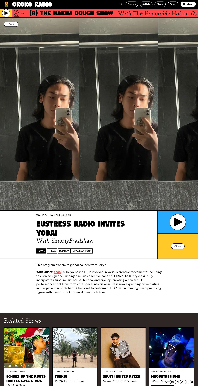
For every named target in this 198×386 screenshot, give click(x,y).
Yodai (57, 272)
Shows (132, 4)
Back (11, 24)
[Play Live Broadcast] (6, 13)
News (160, 4)
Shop (173, 4)
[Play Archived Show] (178, 222)
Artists (146, 4)
